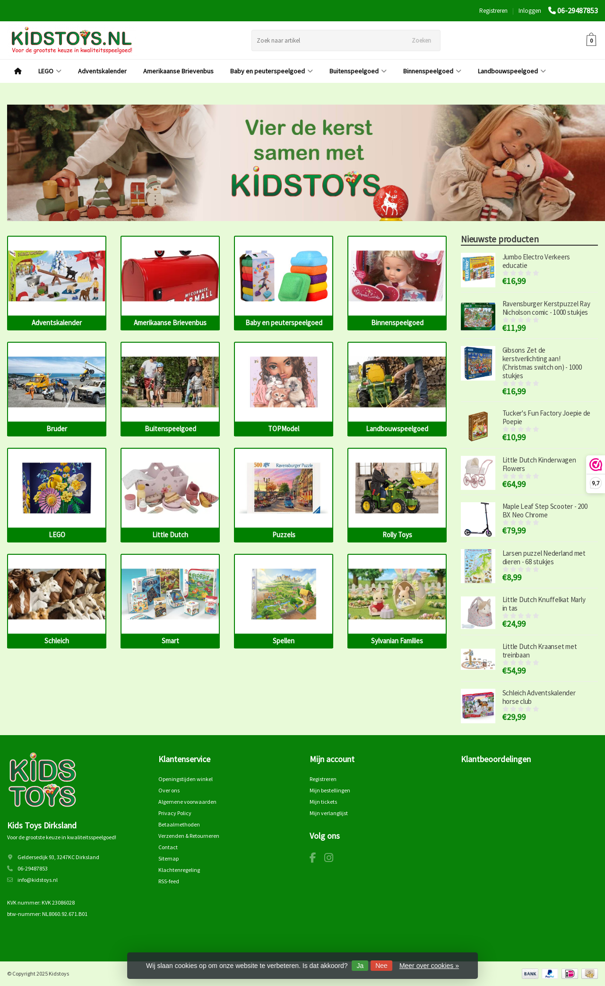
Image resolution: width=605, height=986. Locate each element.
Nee (381, 965)
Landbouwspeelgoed (512, 71)
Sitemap (168, 858)
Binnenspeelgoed (432, 71)
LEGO (49, 71)
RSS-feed (168, 881)
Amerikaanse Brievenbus (178, 71)
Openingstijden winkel (185, 778)
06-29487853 (577, 10)
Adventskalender (102, 71)
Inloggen (530, 11)
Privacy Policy (174, 813)
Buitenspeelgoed (358, 71)
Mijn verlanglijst (329, 813)
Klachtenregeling (179, 869)
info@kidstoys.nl (37, 879)
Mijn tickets (323, 801)
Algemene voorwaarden (187, 801)
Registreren (493, 11)
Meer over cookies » (429, 965)
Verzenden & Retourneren (188, 835)
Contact (168, 847)
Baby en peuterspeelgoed (271, 71)
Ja (359, 965)
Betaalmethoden (179, 824)
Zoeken (421, 40)
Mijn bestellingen (330, 790)
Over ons (169, 790)
